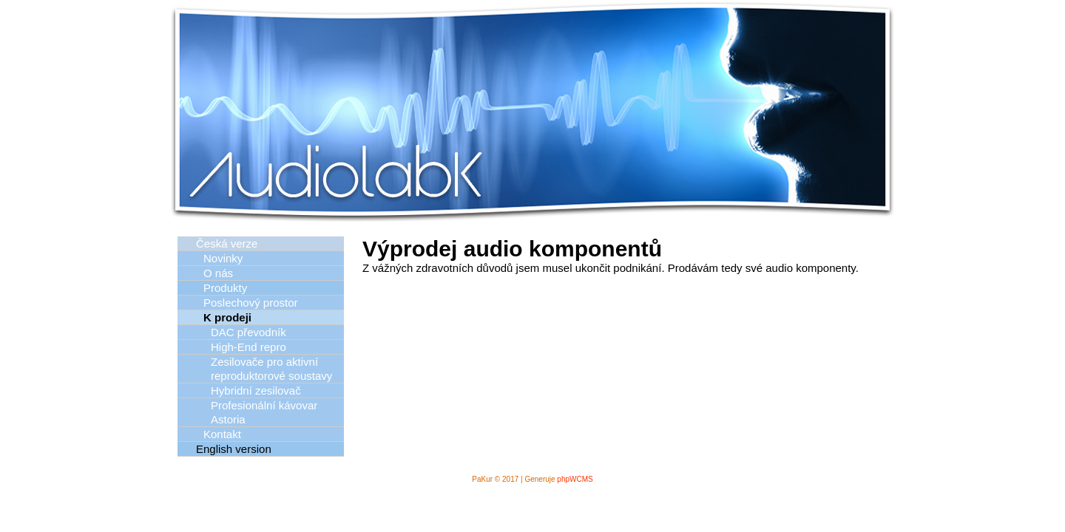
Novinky (223, 258)
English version (233, 449)
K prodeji (227, 317)
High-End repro (248, 347)
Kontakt (222, 434)
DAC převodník (248, 332)
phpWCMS (574, 479)
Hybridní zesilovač (256, 390)
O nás (218, 273)
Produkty (225, 288)
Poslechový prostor (250, 302)
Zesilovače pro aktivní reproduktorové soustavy (271, 368)
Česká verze (226, 243)
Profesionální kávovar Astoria (264, 412)
